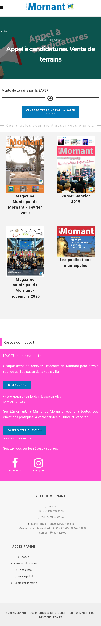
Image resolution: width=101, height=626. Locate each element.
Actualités (26, 569)
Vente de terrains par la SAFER (50, 111)
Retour (6, 31)
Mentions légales (50, 617)
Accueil (43, 39)
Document (56, 39)
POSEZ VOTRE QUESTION (24, 430)
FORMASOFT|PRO (85, 613)
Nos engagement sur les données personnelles (33, 396)
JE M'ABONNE (16, 385)
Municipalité (25, 576)
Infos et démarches (25, 563)
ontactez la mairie (26, 582)
